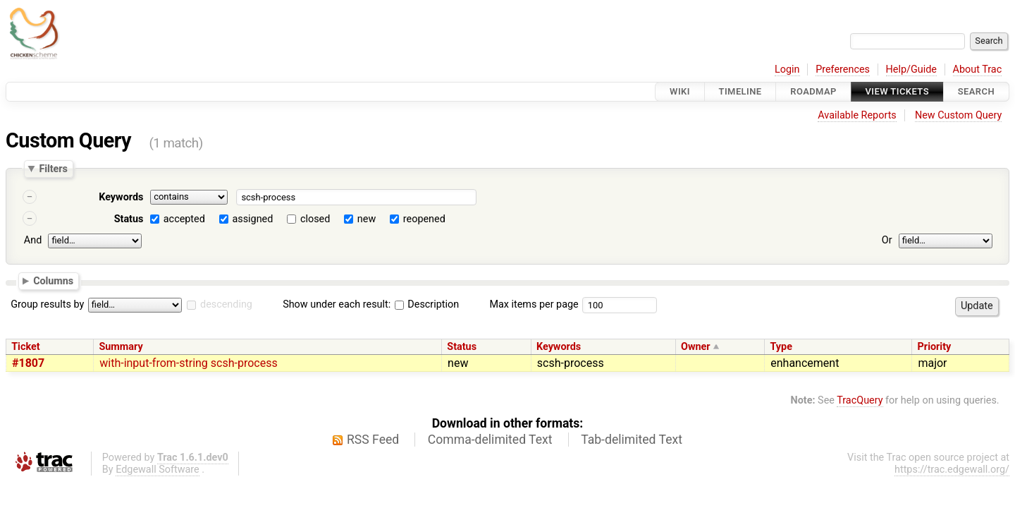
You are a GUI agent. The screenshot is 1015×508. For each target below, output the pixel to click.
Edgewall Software (157, 470)
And (33, 240)
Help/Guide (911, 69)
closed (315, 219)
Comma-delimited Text (490, 440)
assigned (252, 219)
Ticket (25, 347)
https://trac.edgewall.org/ (951, 470)
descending (226, 304)
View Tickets (897, 91)
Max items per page (533, 304)
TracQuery (859, 400)
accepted (184, 219)
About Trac (977, 69)
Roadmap (813, 91)
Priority (935, 347)
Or (887, 240)
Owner (695, 347)
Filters (53, 168)
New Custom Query (958, 115)
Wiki (680, 91)
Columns (53, 280)
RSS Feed (373, 440)
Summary (120, 347)
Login (787, 69)
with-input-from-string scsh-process (188, 363)
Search (976, 91)
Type (781, 347)
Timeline (740, 91)
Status (129, 219)
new (366, 219)
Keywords (121, 197)
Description (427, 304)
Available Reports (857, 115)
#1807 (28, 363)
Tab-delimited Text (631, 440)
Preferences (843, 69)
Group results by (47, 304)
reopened (424, 219)
